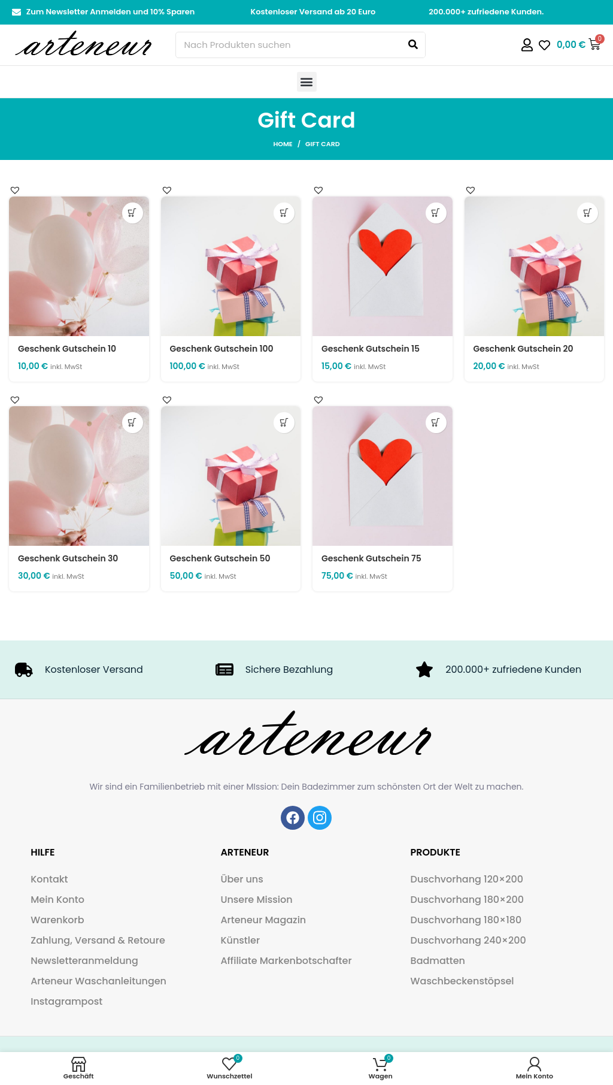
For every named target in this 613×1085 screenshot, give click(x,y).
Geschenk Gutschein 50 (220, 558)
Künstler (240, 940)
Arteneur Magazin (263, 920)
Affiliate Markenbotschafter (285, 961)
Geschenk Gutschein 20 (523, 349)
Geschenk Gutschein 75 (371, 558)
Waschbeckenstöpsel (462, 981)
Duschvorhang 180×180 (466, 920)
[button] (307, 82)
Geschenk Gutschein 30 (68, 558)
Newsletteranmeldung (84, 961)
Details (132, 213)
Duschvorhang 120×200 (467, 879)
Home (282, 144)
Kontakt (49, 879)
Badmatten (438, 961)
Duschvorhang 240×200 (468, 940)
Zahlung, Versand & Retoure (98, 940)
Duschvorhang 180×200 (467, 899)
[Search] (413, 45)
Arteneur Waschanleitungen (98, 981)
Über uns (241, 879)
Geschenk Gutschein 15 (370, 349)
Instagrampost (66, 1001)
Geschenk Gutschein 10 (67, 349)
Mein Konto (57, 899)
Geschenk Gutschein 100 (222, 349)
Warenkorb (57, 920)
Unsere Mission (256, 899)
